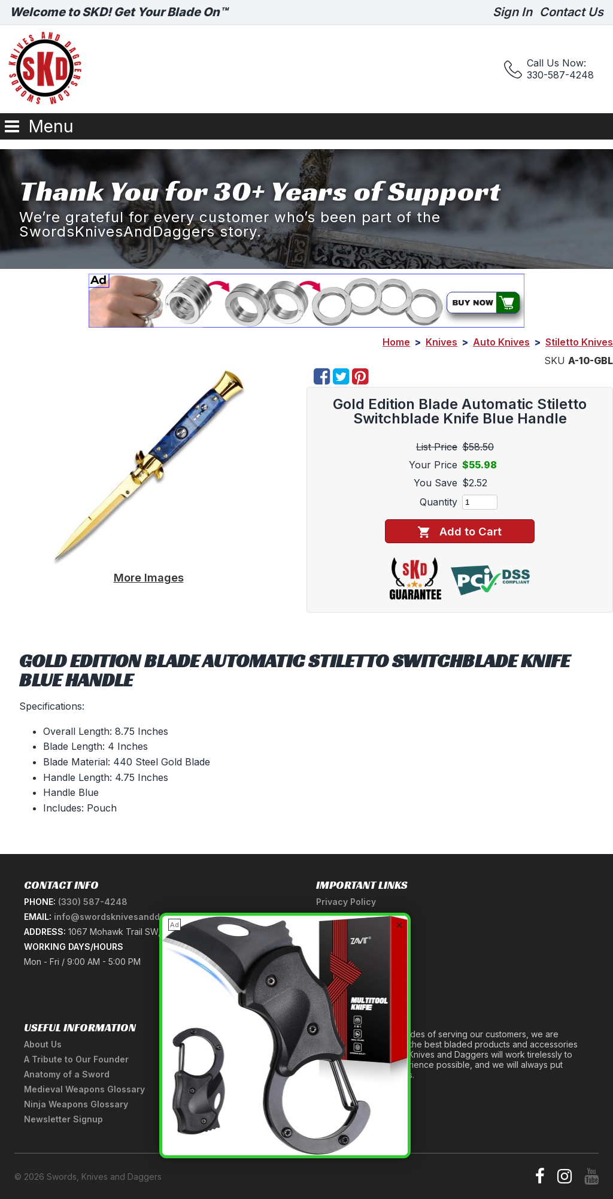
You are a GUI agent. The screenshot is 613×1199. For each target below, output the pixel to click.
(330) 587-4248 (93, 902)
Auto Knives (501, 342)
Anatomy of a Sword (67, 1074)
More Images (149, 577)
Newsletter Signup (63, 1119)
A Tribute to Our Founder (76, 1059)
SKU (554, 361)
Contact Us (571, 12)
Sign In (512, 12)
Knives (441, 342)
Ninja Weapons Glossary (76, 1104)
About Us (43, 1044)
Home (396, 342)
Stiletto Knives (579, 342)
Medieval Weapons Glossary (84, 1089)
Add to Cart (459, 531)
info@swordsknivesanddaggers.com (132, 917)
